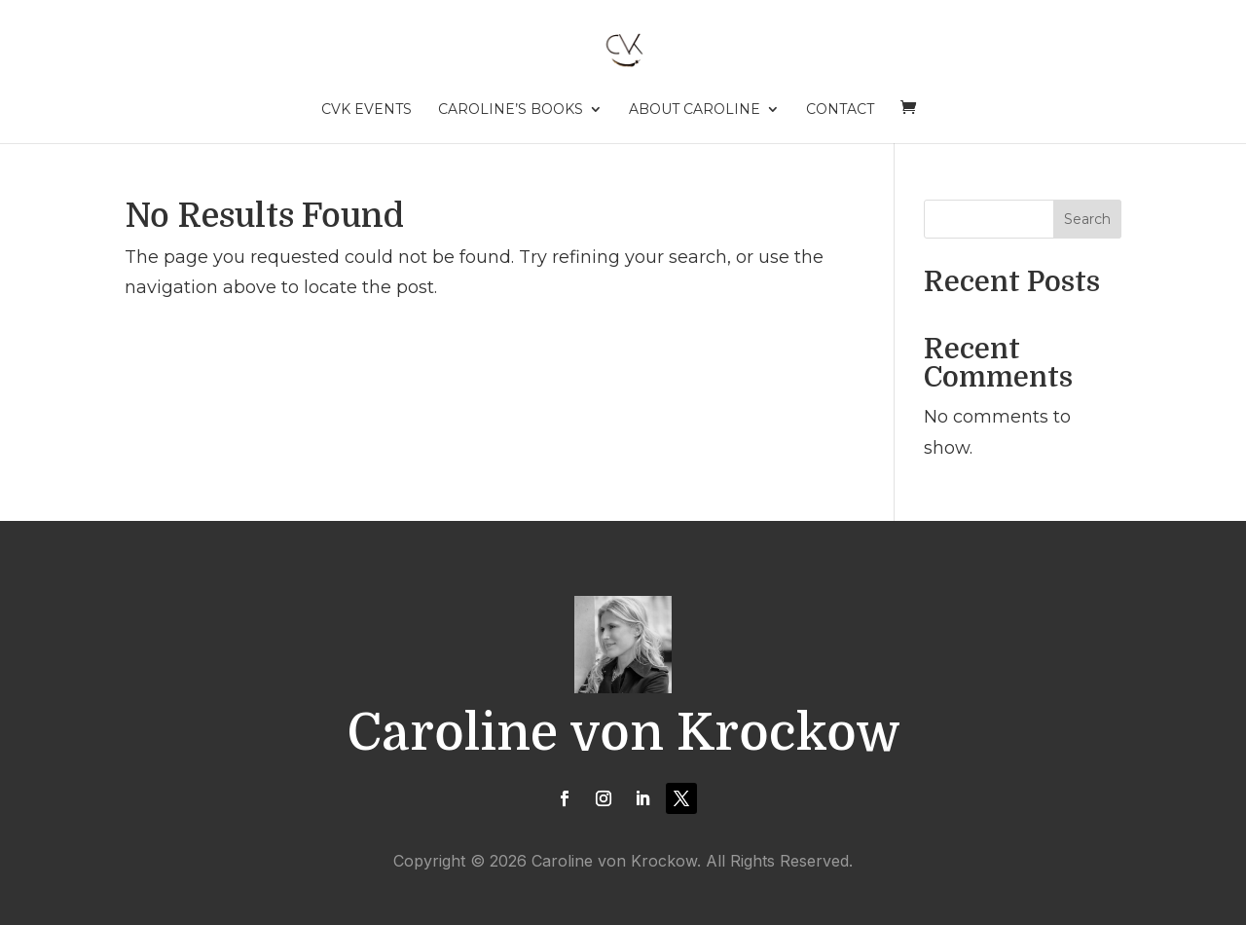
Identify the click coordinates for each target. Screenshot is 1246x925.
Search (1087, 219)
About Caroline (694, 110)
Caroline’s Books (510, 110)
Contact (840, 110)
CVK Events (366, 110)
